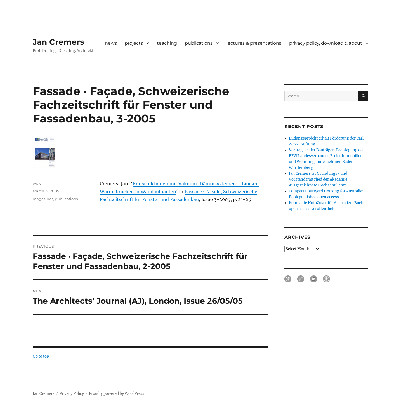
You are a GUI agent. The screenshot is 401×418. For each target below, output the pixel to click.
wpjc (37, 183)
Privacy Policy (72, 393)
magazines (43, 199)
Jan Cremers (58, 42)
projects (134, 43)
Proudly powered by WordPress (116, 393)
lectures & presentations (254, 43)
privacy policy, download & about (325, 43)
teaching (167, 43)
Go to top (41, 356)
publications (199, 43)
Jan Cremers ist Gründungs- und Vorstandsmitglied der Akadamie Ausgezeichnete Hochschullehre (318, 179)
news (111, 43)
